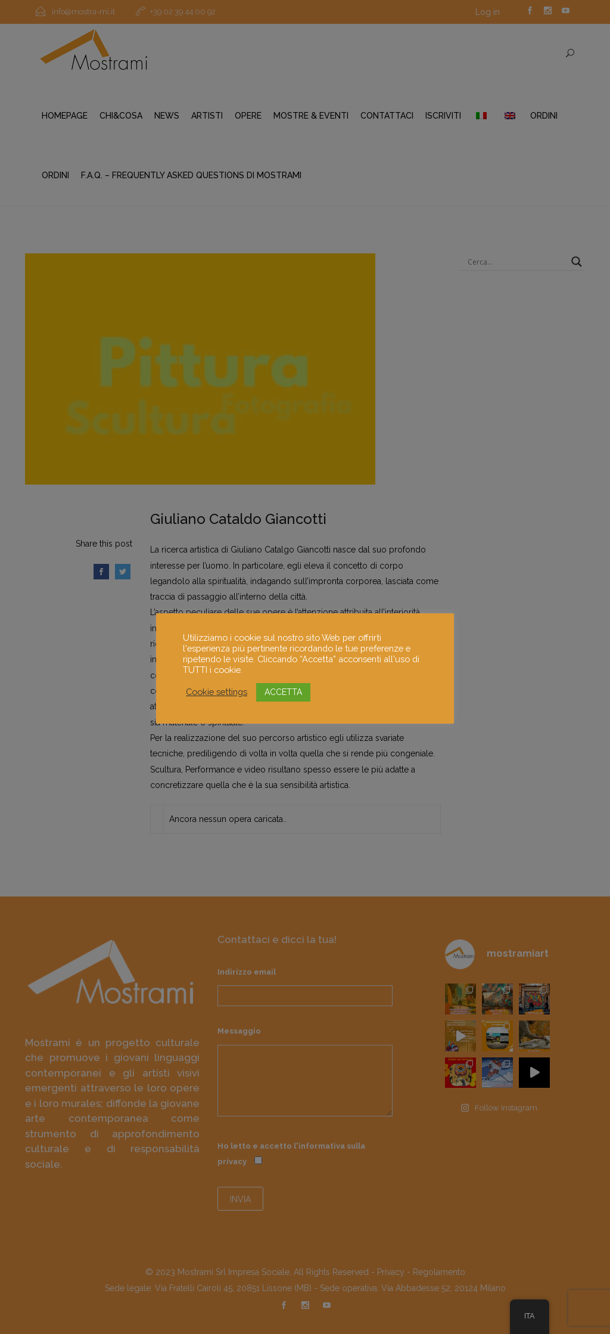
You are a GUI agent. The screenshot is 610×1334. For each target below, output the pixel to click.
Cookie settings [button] (216, 692)
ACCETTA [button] (283, 692)
